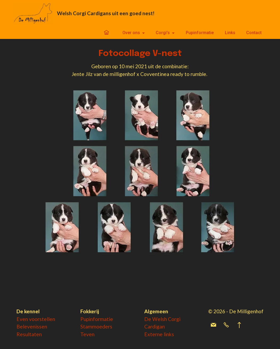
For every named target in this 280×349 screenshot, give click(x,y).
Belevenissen (32, 326)
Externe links (159, 334)
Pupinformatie (200, 32)
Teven (87, 334)
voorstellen (42, 319)
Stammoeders (96, 326)
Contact (254, 32)
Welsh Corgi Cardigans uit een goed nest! (105, 13)
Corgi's (163, 32)
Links (230, 32)
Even (23, 319)
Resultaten (29, 334)
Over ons (131, 32)
